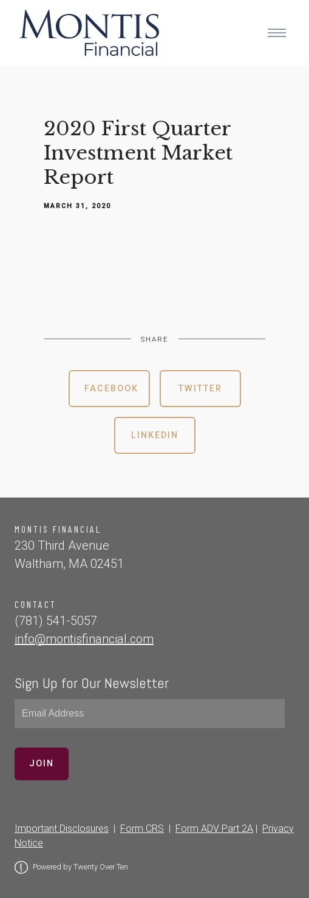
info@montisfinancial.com (84, 639)
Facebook (111, 388)
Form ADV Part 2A (214, 828)
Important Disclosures (62, 828)
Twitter (200, 388)
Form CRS (142, 828)
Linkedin (154, 435)
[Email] (150, 713)
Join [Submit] (41, 763)
